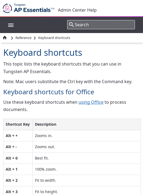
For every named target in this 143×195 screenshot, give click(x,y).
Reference (23, 37)
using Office (91, 102)
